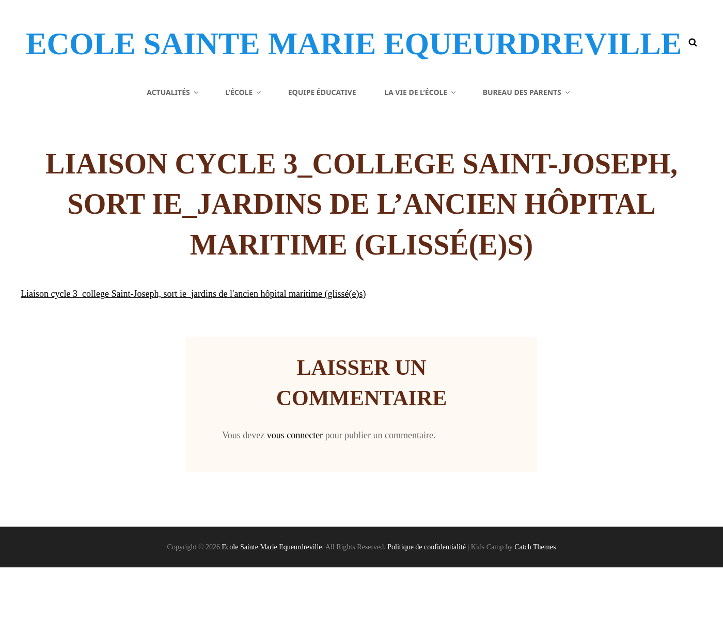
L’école (243, 160)
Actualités (173, 160)
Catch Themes (535, 614)
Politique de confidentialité (426, 614)
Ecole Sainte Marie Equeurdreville (228, 59)
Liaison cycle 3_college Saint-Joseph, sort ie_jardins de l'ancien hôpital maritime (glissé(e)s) (193, 362)
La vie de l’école (420, 160)
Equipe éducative (322, 160)
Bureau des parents (527, 160)
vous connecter (295, 503)
